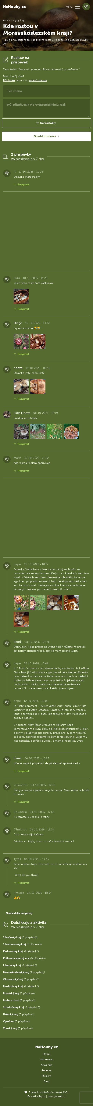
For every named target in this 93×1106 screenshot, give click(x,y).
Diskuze (46, 1076)
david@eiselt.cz (57, 1096)
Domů (46, 1054)
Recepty (46, 1070)
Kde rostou (46, 1059)
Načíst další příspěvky (19, 913)
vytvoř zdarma (38, 80)
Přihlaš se (9, 80)
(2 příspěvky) (24, 972)
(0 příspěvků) (20, 937)
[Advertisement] (46, 231)
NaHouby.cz (14, 6)
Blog (46, 1081)
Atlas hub (46, 1065)
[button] (77, 7)
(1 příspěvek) (22, 944)
